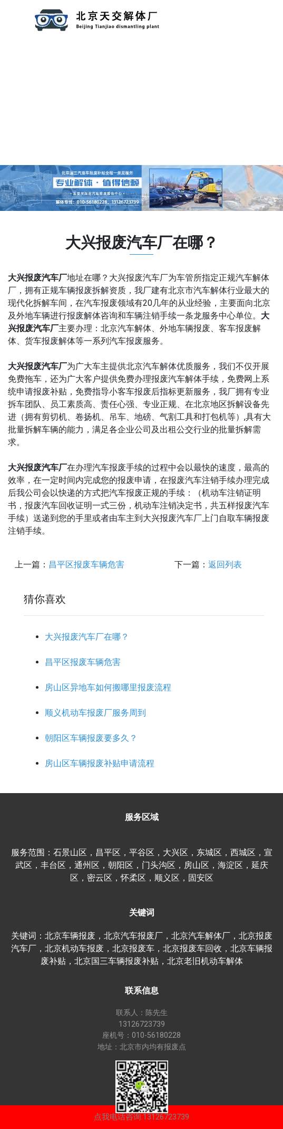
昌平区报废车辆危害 (86, 564)
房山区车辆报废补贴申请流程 (99, 763)
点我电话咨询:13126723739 (141, 1117)
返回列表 (225, 564)
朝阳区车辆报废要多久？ (91, 738)
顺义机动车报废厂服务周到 (95, 713)
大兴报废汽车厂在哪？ (87, 637)
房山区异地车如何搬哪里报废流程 (108, 687)
